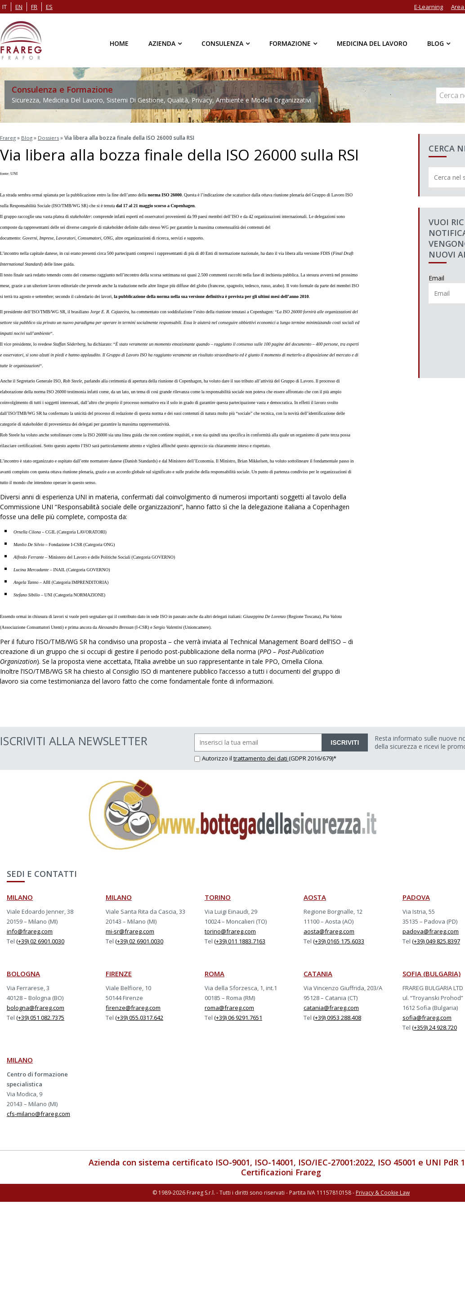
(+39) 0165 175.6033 (338, 940)
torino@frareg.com (230, 930)
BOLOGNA (23, 972)
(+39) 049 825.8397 (436, 940)
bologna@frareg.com (35, 1006)
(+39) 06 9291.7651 (238, 1016)
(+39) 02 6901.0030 (40, 940)
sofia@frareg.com (427, 1016)
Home (119, 43)
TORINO (218, 895)
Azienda (161, 43)
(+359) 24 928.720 (434, 1026)
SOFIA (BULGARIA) (431, 972)
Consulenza (222, 43)
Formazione (290, 43)
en (18, 7)
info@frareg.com (30, 930)
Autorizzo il (213, 757)
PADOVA (416, 895)
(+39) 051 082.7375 (40, 1016)
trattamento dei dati (261, 757)
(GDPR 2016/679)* (312, 757)
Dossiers (50, 137)
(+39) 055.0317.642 (139, 1016)
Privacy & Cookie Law (383, 1190)
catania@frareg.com (331, 1006)
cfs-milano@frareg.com (38, 1112)
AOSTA (315, 895)
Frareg (8, 137)
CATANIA (318, 972)
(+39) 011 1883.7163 (239, 940)
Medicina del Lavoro (372, 43)
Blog (435, 43)
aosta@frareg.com (329, 930)
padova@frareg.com (430, 930)
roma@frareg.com (229, 1006)
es (49, 7)
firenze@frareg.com (133, 1006)
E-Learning (428, 7)
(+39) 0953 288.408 (337, 1016)
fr (34, 7)
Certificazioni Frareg (281, 1170)
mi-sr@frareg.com (130, 930)
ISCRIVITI (345, 741)
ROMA (214, 972)
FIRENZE (119, 972)
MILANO (20, 895)
